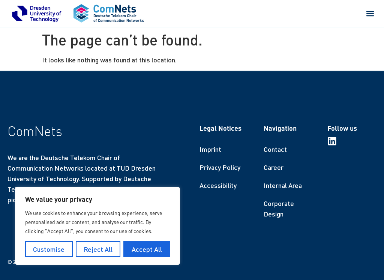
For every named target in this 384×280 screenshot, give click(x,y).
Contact (275, 149)
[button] (370, 13)
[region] (97, 226)
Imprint (210, 149)
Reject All (98, 249)
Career (274, 167)
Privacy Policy (220, 167)
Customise (48, 249)
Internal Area (283, 185)
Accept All (147, 249)
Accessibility (218, 185)
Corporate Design (279, 208)
